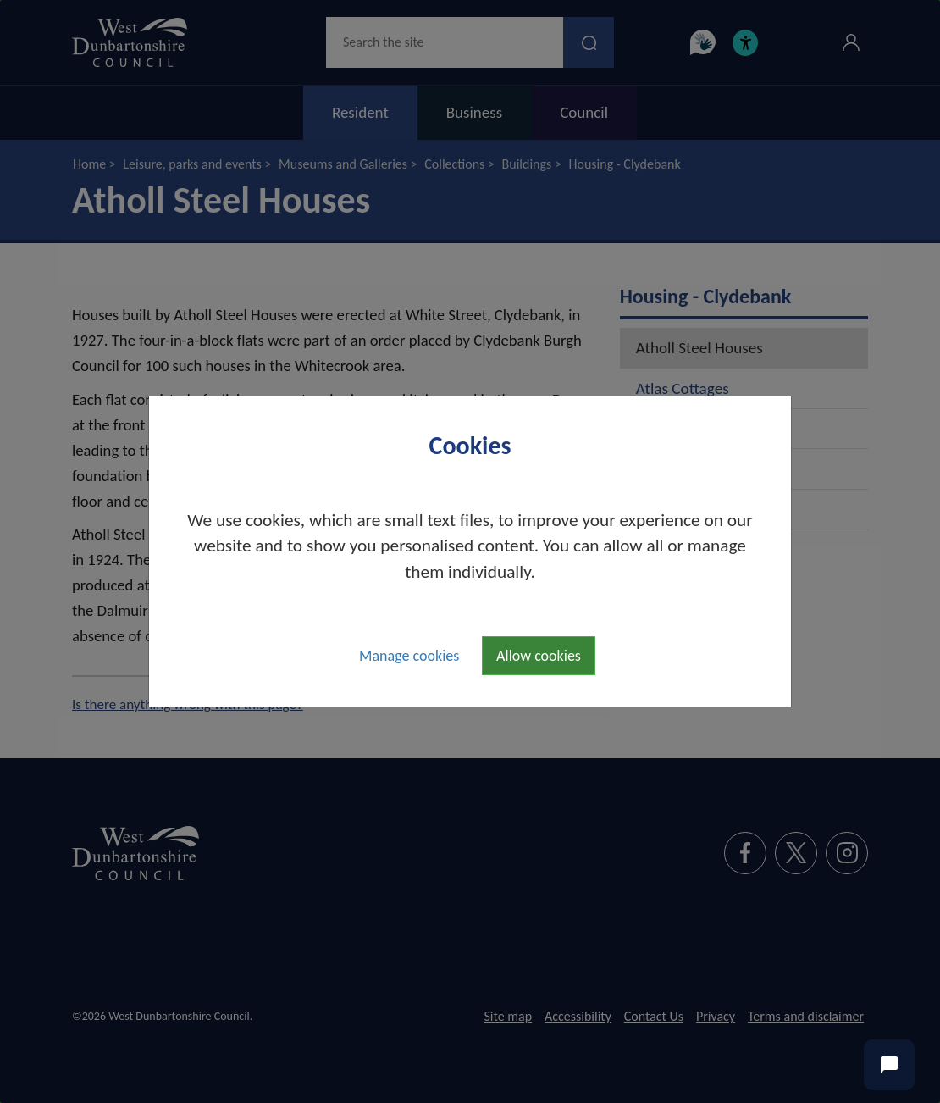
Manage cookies (409, 655)
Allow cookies (538, 655)
